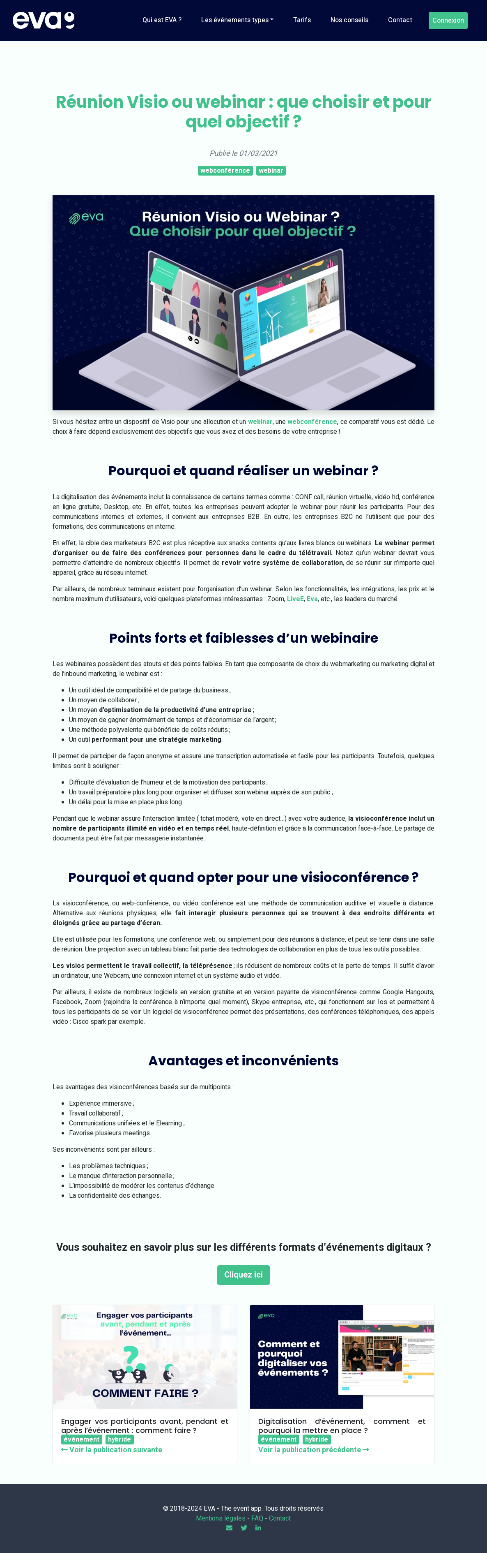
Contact (400, 20)
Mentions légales (221, 1518)
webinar (271, 171)
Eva (312, 599)
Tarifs (302, 20)
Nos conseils (349, 20)
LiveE (295, 599)
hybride (119, 1439)
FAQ (257, 1518)
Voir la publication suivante (111, 1450)
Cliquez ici (243, 1275)
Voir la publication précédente (313, 1450)
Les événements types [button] (235, 20)
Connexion (448, 20)
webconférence (225, 171)
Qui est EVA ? (161, 20)
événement (81, 1439)
